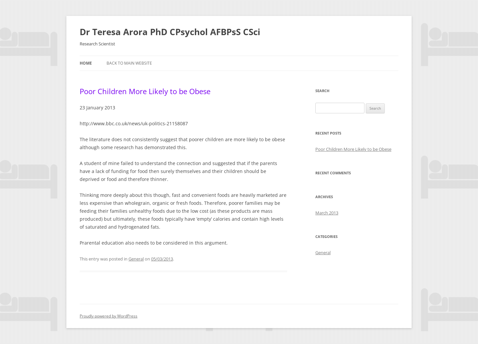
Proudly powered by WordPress (108, 316)
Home (86, 63)
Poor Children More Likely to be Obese (145, 91)
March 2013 (326, 213)
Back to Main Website (129, 63)
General (136, 259)
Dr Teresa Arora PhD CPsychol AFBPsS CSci (170, 32)
